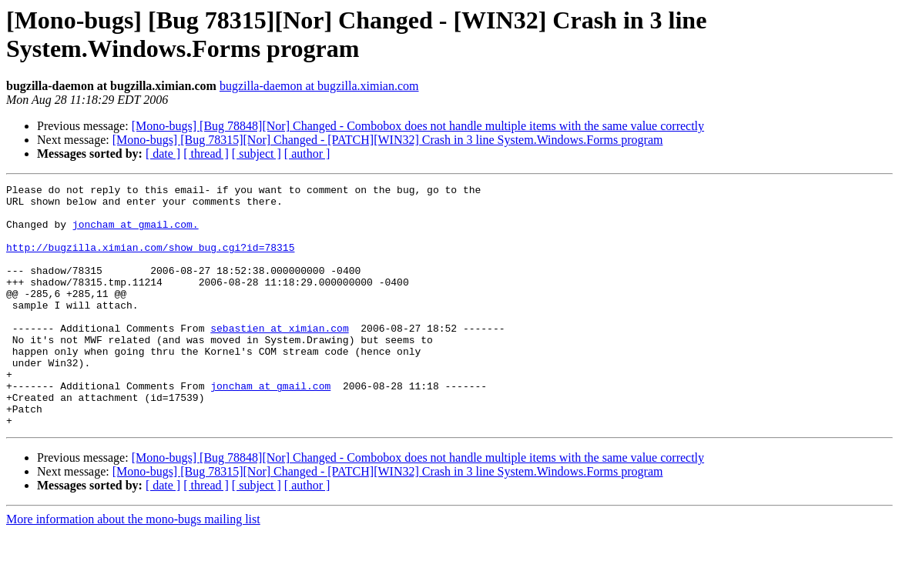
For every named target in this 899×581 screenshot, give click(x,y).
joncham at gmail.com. (135, 233)
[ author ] (307, 153)
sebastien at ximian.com (279, 358)
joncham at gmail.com (270, 427)
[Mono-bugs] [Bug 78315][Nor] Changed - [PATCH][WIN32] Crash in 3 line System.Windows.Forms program (387, 139)
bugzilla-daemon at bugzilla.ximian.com (319, 85)
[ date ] (163, 153)
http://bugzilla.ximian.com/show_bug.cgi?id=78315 (150, 261)
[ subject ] (256, 153)
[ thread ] (206, 153)
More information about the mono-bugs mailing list (133, 567)
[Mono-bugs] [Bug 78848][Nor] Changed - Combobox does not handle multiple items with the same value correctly (418, 125)
